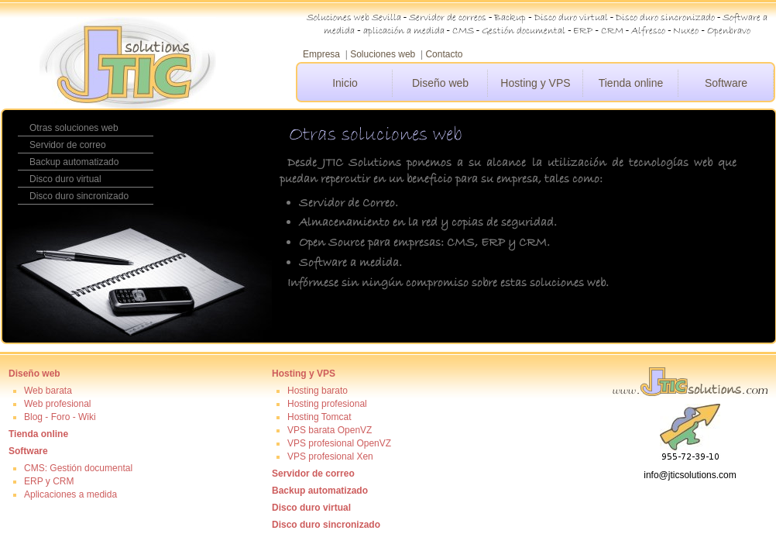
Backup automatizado (73, 162)
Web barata (48, 390)
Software (726, 83)
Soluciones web (382, 54)
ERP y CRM (49, 481)
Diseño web (440, 83)
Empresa (321, 54)
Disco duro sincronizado (79, 196)
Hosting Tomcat (319, 417)
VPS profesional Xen (330, 456)
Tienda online (631, 83)
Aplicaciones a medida (70, 494)
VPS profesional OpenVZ (339, 443)
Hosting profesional (327, 403)
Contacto (443, 54)
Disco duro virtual (65, 179)
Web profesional (57, 403)
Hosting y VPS (535, 83)
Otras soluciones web (73, 127)
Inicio (345, 83)
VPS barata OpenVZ (329, 430)
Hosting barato (317, 390)
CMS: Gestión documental (78, 468)
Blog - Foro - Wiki (60, 417)
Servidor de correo (67, 145)
